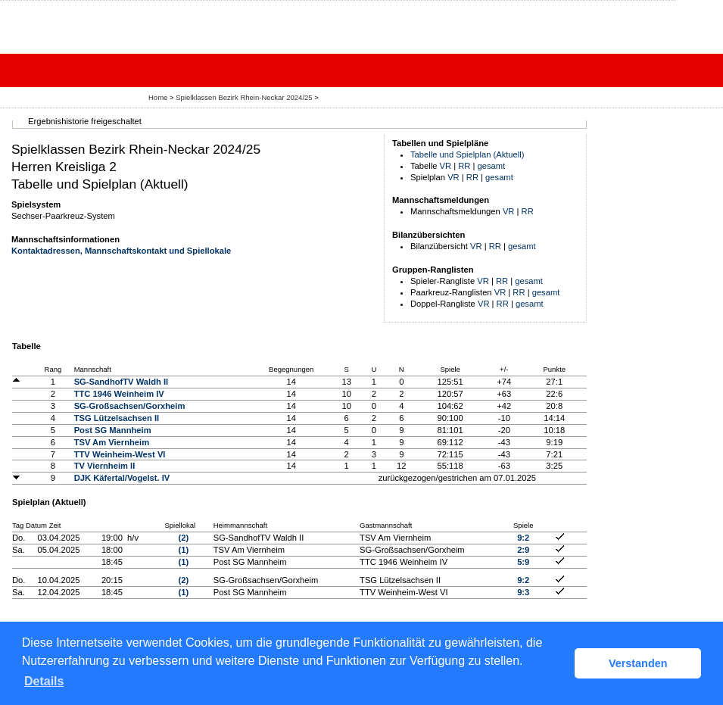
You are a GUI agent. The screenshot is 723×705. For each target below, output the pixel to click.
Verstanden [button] (638, 663)
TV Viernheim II (105, 465)
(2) (184, 537)
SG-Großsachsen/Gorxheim (129, 405)
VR (446, 165)
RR (464, 165)
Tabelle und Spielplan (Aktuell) (467, 154)
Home (157, 97)
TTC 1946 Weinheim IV (119, 393)
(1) (184, 549)
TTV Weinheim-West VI (120, 454)
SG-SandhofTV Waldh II (121, 381)
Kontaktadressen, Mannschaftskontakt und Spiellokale (121, 250)
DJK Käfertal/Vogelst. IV (122, 477)
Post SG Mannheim (112, 430)
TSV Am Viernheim (111, 442)
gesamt (492, 165)
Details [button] (44, 681)
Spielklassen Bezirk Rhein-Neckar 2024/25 (245, 97)
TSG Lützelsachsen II (117, 418)
